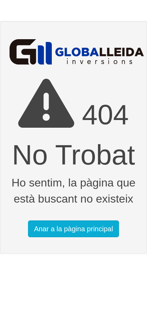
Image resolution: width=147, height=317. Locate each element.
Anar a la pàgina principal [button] (73, 229)
